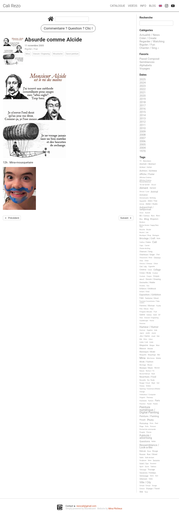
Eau (148, 285)
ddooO (141, 279)
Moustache (58, 54)
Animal (154, 192)
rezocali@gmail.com (86, 506)
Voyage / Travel (153, 489)
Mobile (158, 358)
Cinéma (142, 270)
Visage (154, 485)
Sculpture (142, 460)
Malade (150, 348)
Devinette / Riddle (147, 283)
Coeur (150, 269)
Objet (153, 383)
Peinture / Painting (149, 416)
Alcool (153, 184)
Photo (150, 420)
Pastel (149, 404)
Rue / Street (152, 454)
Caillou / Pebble (145, 242)
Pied (156, 423)
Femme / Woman (147, 306)
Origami (142, 397)
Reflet (153, 441)
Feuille (158, 305)
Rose (149, 451)
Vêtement (143, 479)
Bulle (158, 238)
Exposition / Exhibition (150, 295)
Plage (141, 426)
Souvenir (153, 463)
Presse (148, 432)
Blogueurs (154, 219)
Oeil (158, 383)
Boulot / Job (143, 232)
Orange (142, 391)
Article (141, 204)
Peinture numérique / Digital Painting (149, 410)
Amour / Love (144, 191)
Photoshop (143, 423)
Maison (142, 349)
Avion (141, 212)
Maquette (142, 355)
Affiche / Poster (146, 174)
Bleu (141, 219)
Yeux (146, 492)
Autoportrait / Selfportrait (146, 208)
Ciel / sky (143, 266)
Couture (142, 276)
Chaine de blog (144, 248)
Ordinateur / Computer (147, 394)
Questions (144, 441)
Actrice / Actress (148, 171)
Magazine (143, 345)
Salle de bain (149, 457)
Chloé (156, 263)
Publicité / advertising (145, 436)
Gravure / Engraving (41, 54)
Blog (152, 5)
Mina (28, 54)
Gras (141, 317)
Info (143, 5)
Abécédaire (147, 161)
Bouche (142, 229)
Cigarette (151, 266)
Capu (141, 245)
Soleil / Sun (144, 463)
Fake (141, 298)
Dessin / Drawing (153, 279)
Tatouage (142, 469)
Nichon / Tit (150, 371)
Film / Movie (144, 309)
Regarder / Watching (151, 41)
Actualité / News (149, 35)
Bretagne (155, 235)
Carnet (147, 245)
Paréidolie (143, 400)
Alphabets (145, 65)
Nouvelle (142, 380)
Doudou (142, 285)
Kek (158, 336)
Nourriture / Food (147, 377)
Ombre (148, 386)
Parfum (151, 400)
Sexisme (156, 460)
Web (141, 492)
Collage (157, 270)
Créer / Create (147, 38)
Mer (158, 355)
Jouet (153, 336)
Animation (143, 195)
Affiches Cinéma (145, 177)
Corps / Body (145, 273)
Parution (142, 404)
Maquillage (152, 355)
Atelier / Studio (152, 204)
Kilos (145, 339)
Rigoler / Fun (31, 49)
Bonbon (142, 222)
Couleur (155, 273)
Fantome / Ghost (152, 298)
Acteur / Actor (145, 167)
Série (149, 460)
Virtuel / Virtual (144, 485)
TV (140, 161)
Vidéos (132, 5)
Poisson (153, 426)
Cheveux (157, 258)
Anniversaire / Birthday (147, 198)
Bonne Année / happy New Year (149, 226)
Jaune (153, 333)
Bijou (153, 215)
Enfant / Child (144, 291)
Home (152, 320)
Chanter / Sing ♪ (149, 48)
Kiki (140, 339)
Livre (151, 342)
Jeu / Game (144, 336)
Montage (142, 365)
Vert (156, 476)
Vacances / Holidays (147, 473)
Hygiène (149, 330)
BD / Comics (144, 216)
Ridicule (142, 451)
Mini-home (150, 358)
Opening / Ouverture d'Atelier (149, 389)
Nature (141, 371)
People (142, 420)
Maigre (152, 345)
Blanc (158, 215)
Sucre (147, 466)
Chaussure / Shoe (145, 257)
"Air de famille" (144, 184)
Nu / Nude (151, 380)
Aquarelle (142, 201)
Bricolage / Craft (147, 239)
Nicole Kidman (144, 374)
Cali (154, 242)
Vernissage (143, 476)
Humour (142, 330)
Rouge (155, 451)
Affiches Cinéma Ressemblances (145, 181)
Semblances (146, 62)
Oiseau (142, 386)
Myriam (157, 368)
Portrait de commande (147, 429)
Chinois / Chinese (145, 263)
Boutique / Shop (145, 235)
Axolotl (147, 212)
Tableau (153, 466)
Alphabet (153, 188)
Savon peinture (72, 54)
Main (158, 345)
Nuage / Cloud (144, 383)
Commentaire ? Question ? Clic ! (68, 28)
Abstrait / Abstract (147, 164)
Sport (141, 466)
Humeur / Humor (148, 327)
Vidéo (151, 479)
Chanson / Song (145, 251)
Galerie (142, 315)
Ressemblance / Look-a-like (149, 446)
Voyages (144, 68)
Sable (141, 457)
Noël (153, 374)
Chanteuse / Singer (147, 254)
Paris (157, 401)
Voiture (142, 488)
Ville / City (145, 482)
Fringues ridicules (145, 311)
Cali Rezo (12, 5)
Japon (141, 333)
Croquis (156, 276)
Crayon (149, 276)
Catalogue (117, 5)
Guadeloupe (143, 320)
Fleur (152, 309)
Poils (147, 426)
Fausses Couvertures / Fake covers (149, 302)
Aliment (143, 188)
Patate (155, 404)
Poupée (142, 432)
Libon (150, 339)
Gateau (149, 315)
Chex (141, 260)
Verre (152, 476)
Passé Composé (149, 58)
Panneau (150, 397)
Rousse (142, 454)
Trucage (151, 470)
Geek (155, 315)
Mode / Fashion (146, 362)
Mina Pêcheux (115, 508)
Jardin (147, 333)
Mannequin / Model (147, 352)
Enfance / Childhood (147, 288)
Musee (149, 365)
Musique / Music (146, 368)
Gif (159, 315)
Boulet (148, 229)
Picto (151, 423)
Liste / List (143, 342)
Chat (158, 254)
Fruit (155, 311)
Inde (155, 330)
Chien (147, 260)
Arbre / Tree (152, 201)
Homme (142, 323)
